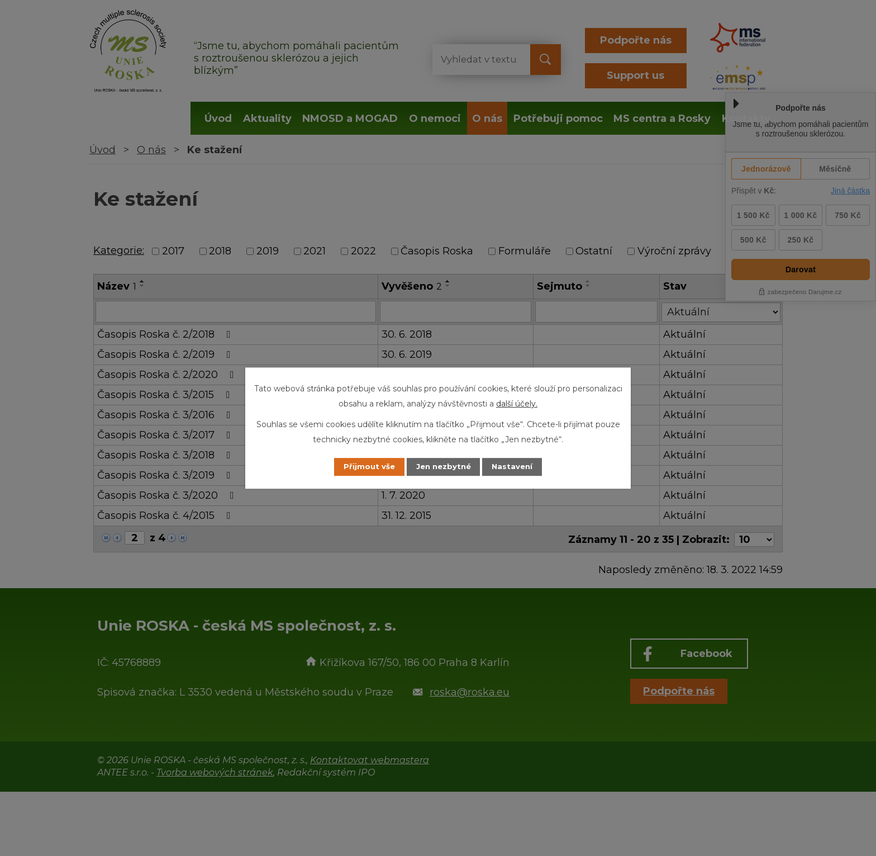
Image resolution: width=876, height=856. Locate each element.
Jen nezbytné (443, 467)
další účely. (516, 403)
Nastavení (519, 467)
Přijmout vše (362, 467)
